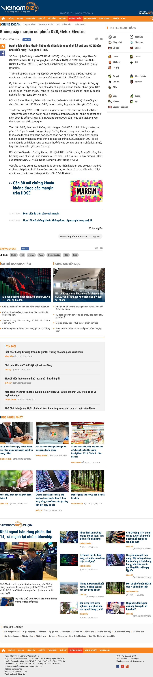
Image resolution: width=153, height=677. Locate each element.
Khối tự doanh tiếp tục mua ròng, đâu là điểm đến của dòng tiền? (25, 313)
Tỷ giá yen (53, 632)
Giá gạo (52, 636)
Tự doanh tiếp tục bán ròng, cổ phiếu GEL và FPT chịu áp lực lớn (26, 298)
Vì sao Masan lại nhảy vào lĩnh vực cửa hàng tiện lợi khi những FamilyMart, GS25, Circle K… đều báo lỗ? (87, 451)
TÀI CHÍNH (52, 18)
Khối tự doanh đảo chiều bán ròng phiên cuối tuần (25, 307)
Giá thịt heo (41, 636)
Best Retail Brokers (77, 636)
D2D (66, 255)
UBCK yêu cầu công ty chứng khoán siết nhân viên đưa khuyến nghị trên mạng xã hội (16, 450)
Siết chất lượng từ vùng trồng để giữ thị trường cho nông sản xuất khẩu (44, 352)
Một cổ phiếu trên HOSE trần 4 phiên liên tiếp (77, 323)
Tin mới (11, 346)
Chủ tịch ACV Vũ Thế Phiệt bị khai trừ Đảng (28, 365)
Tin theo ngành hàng (122, 28)
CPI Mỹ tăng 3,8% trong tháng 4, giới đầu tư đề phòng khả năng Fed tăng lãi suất (138, 537)
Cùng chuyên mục (67, 264)
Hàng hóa (9, 356)
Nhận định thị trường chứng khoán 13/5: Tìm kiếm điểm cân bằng (79, 308)
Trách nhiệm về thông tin (15, 674)
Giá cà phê (89, 632)
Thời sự (8, 370)
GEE (75, 255)
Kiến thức (80, 24)
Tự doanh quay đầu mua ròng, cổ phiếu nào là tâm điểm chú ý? (26, 321)
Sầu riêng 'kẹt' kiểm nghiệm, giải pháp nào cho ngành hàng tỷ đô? (91, 606)
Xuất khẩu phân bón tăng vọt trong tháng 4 (16, 496)
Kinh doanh (76, 462)
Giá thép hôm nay (11, 636)
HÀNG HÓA (30, 18)
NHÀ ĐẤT (62, 18)
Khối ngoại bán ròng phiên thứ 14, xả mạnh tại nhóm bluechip (26, 534)
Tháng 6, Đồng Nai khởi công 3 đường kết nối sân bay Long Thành (92, 586)
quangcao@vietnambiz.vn (133, 661)
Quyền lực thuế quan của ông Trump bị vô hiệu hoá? (136, 606)
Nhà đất (8, 383)
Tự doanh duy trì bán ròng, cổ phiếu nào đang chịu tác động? (79, 316)
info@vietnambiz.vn (19, 671)
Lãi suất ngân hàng (122, 632)
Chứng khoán (10, 24)
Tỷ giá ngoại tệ (28, 632)
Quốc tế (39, 510)
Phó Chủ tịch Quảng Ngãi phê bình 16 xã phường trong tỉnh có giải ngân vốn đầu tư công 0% (50, 410)
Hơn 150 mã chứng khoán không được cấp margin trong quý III (57, 220)
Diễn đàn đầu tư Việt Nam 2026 (102, 636)
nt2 (22, 255)
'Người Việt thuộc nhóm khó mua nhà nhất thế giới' (32, 378)
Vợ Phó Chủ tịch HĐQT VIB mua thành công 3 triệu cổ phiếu (36, 600)
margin (31, 255)
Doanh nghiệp (41, 456)
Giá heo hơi (77, 632)
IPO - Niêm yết (64, 24)
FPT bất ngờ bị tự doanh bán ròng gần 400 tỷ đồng (26, 328)
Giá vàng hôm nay (12, 632)
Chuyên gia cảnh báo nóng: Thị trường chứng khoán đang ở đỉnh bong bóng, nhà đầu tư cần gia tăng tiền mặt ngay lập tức (52, 499)
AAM (41, 255)
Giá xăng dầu (138, 632)
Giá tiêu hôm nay (104, 632)
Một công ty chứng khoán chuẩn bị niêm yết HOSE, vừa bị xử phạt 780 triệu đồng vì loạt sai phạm (79, 297)
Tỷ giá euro (65, 632)
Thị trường (29, 24)
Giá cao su (62, 636)
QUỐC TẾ (41, 18)
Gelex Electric (54, 255)
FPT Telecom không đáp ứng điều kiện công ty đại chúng (51, 448)
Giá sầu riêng (27, 636)
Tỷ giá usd (42, 632)
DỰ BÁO (20, 18)
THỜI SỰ (11, 18)
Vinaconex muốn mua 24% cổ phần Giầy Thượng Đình (79, 329)
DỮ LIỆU (116, 18)
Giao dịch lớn (46, 24)
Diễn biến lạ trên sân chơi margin (41, 213)
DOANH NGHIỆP (90, 18)
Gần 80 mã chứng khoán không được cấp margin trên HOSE (33, 188)
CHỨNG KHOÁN (75, 18)
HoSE (13, 255)
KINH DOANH (104, 18)
